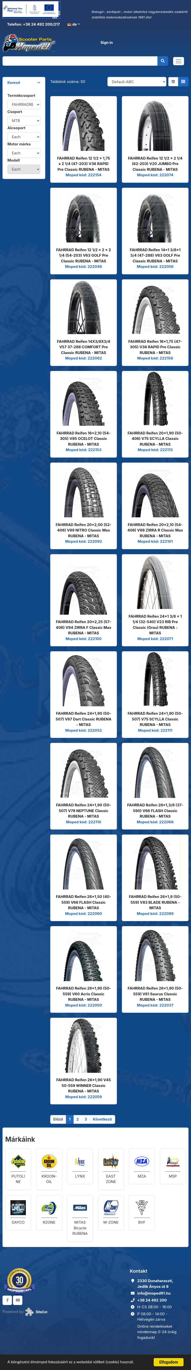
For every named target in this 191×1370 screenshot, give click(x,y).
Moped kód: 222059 (83, 1096)
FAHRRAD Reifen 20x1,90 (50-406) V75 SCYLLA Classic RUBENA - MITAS (155, 439)
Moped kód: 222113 (155, 449)
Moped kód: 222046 (83, 266)
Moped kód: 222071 (155, 638)
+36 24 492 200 (152, 1300)
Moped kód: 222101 (155, 541)
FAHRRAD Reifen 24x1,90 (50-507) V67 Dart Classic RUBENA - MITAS (84, 719)
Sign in (106, 42)
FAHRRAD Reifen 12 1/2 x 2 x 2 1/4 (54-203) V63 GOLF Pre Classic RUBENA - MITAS (83, 255)
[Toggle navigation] (178, 61)
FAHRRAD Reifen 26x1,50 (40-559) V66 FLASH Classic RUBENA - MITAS (83, 902)
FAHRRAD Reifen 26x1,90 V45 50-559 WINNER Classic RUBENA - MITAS (83, 1085)
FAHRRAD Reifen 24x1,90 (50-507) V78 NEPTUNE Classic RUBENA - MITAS (83, 811)
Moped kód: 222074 (155, 175)
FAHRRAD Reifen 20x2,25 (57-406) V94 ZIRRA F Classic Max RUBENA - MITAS (83, 627)
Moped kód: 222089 (155, 913)
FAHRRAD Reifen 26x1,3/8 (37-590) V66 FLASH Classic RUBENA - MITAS (155, 811)
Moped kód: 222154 (83, 175)
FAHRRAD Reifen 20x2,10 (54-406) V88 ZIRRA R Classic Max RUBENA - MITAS (155, 530)
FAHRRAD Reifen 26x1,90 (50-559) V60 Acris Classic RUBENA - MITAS (83, 994)
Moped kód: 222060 (83, 913)
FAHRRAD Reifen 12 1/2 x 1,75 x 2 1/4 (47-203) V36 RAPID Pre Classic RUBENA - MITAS (83, 164)
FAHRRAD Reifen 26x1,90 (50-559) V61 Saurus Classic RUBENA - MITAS (155, 994)
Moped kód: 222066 (155, 822)
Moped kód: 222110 (83, 822)
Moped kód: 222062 (83, 358)
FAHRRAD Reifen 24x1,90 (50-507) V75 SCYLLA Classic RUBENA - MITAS (155, 719)
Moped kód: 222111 (155, 730)
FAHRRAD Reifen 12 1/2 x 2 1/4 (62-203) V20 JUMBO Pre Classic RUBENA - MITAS (155, 164)
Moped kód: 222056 (155, 266)
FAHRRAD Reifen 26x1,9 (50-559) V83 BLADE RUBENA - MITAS (155, 902)
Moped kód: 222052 (83, 730)
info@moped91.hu (154, 1293)
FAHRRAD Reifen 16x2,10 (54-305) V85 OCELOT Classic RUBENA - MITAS (83, 439)
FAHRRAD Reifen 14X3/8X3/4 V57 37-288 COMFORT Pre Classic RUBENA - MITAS (83, 347)
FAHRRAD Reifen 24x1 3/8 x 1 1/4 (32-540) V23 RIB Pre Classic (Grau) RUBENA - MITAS (155, 625)
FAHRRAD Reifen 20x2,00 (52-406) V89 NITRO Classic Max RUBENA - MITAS (83, 530)
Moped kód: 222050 (83, 1005)
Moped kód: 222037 (155, 1005)
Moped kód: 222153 (83, 449)
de (72, 24)
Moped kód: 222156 (155, 358)
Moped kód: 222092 (83, 541)
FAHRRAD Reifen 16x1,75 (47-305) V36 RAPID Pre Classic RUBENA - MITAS (155, 347)
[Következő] (102, 1119)
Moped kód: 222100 (83, 638)
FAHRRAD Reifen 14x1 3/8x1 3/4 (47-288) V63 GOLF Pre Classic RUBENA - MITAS (155, 255)
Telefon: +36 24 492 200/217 (33, 24)
